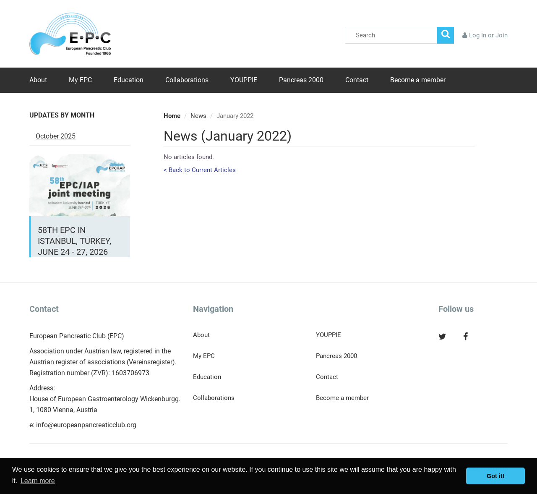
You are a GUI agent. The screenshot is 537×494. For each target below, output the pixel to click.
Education (128, 80)
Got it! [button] (495, 476)
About (38, 80)
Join (501, 35)
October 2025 (56, 136)
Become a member (418, 80)
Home (172, 116)
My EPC (80, 80)
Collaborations (187, 80)
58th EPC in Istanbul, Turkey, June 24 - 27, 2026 (74, 241)
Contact (356, 80)
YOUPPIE (243, 80)
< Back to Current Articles (200, 170)
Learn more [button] (38, 480)
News (198, 116)
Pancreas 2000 (301, 80)
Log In (477, 35)
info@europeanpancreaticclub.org (86, 425)
